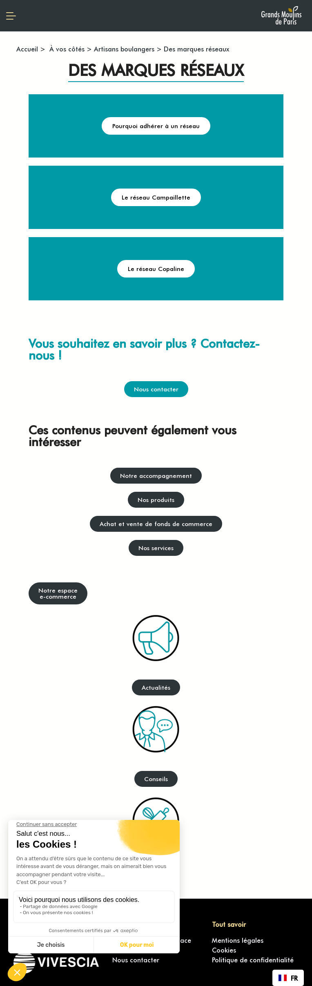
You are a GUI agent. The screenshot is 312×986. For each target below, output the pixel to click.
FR (288, 977)
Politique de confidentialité (253, 959)
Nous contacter (135, 959)
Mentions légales (237, 939)
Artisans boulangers (124, 48)
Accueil (27, 48)
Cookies (224, 949)
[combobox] (288, 978)
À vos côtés (66, 48)
